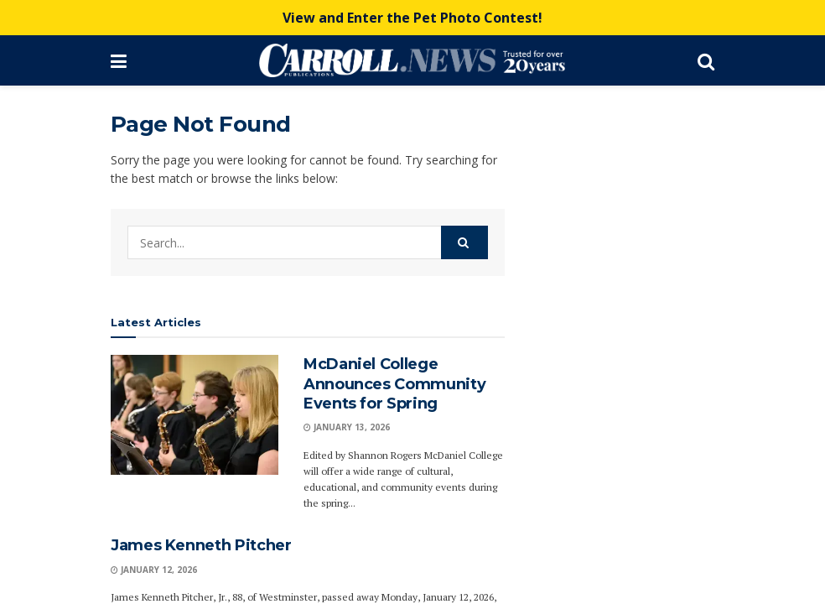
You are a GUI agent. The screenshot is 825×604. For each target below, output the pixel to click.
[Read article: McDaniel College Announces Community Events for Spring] (194, 415)
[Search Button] (706, 60)
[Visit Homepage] (411, 60)
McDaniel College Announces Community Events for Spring (394, 384)
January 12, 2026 (154, 569)
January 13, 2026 (347, 427)
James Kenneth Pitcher (201, 545)
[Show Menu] (119, 60)
